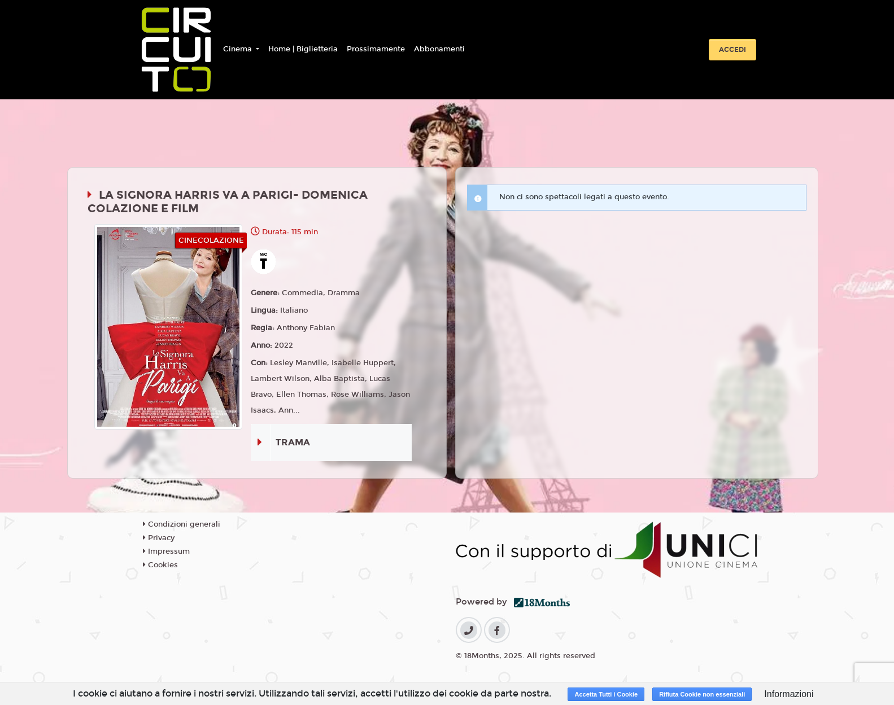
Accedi (732, 50)
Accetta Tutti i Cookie (606, 694)
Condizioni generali (181, 524)
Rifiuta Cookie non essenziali (702, 694)
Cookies (160, 565)
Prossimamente (376, 49)
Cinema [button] (238, 49)
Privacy (159, 537)
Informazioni (788, 694)
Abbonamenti (439, 49)
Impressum (166, 551)
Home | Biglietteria (303, 49)
